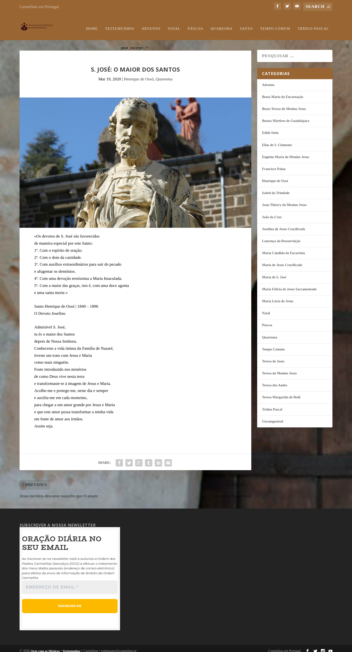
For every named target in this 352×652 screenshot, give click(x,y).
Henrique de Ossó (139, 74)
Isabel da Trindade (275, 188)
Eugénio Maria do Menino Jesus (285, 152)
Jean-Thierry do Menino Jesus (284, 200)
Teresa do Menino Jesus (279, 368)
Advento (151, 24)
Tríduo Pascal (313, 24)
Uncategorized (272, 416)
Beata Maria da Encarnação (282, 92)
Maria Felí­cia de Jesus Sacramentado (289, 284)
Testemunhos (119, 24)
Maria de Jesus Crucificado (282, 260)
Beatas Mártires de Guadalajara (285, 116)
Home (92, 24)
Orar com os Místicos (45, 646)
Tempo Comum (275, 24)
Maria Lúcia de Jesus (277, 296)
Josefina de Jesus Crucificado (283, 224)
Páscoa (195, 24)
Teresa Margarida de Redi (281, 392)
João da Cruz (272, 212)
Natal (174, 24)
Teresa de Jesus (273, 356)
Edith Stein (270, 128)
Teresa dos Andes (274, 380)
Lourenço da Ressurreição (281, 236)
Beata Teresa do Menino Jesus (284, 104)
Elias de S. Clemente (277, 140)
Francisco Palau (274, 164)
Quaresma (221, 24)
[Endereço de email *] (70, 582)
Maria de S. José (274, 272)
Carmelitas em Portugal (39, 6)
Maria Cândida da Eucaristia (283, 248)
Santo (246, 24)
